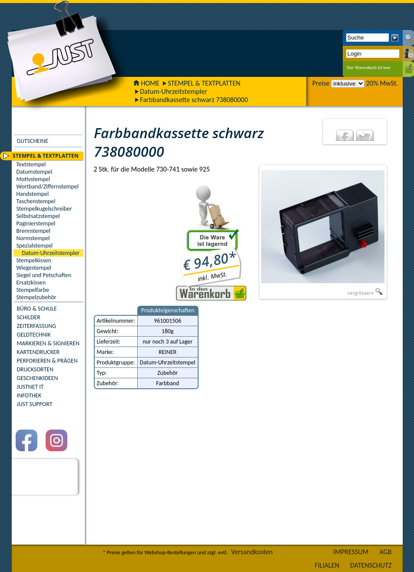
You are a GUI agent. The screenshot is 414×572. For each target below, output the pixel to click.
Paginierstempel (36, 223)
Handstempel (33, 194)
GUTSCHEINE (32, 141)
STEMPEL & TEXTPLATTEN (204, 83)
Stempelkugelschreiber (44, 208)
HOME (146, 83)
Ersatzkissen (31, 282)
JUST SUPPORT (35, 404)
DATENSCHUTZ (371, 565)
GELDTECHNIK (34, 334)
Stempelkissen (34, 260)
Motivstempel (33, 179)
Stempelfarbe (33, 290)
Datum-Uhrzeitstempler (173, 91)
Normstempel (33, 238)
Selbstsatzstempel (38, 216)
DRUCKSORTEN (35, 369)
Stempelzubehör (36, 297)
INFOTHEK (29, 395)
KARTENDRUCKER (38, 352)
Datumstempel (35, 171)
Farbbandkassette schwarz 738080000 (194, 100)
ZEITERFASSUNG (36, 326)
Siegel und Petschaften (44, 275)
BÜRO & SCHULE (37, 308)
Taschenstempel (36, 201)
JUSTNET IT (30, 386)
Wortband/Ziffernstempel (48, 186)
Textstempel (31, 164)
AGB (385, 552)
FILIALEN (327, 565)
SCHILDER (28, 317)
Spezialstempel (35, 245)
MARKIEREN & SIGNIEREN (48, 343)
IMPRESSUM (351, 552)
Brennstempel (33, 231)
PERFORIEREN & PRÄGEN (47, 360)
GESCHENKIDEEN (37, 378)
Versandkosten (252, 552)
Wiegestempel (34, 267)
